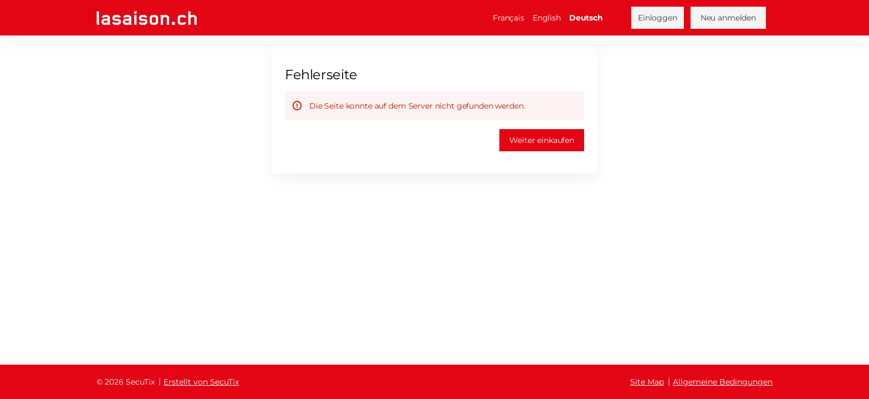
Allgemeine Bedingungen (723, 382)
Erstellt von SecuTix (201, 382)
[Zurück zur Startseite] (146, 18)
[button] (541, 140)
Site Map (647, 382)
